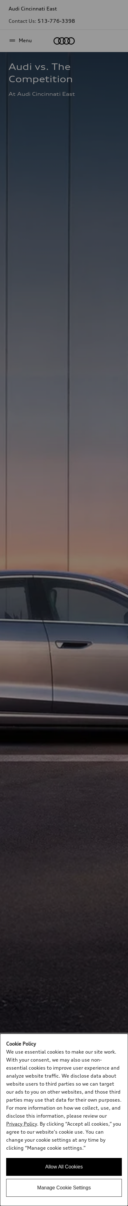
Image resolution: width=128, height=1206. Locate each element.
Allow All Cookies (64, 1166)
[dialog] (64, 1120)
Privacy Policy (21, 1124)
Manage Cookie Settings (64, 1187)
